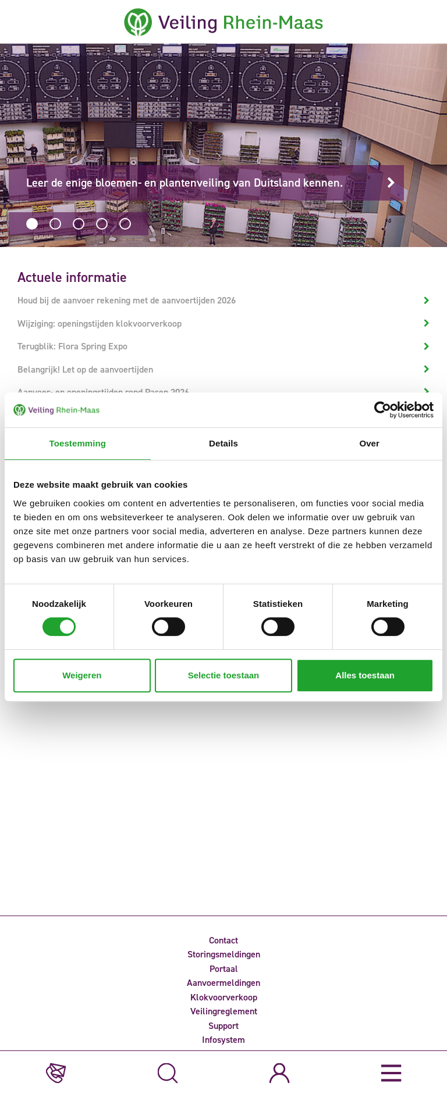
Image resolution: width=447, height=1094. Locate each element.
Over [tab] (369, 443)
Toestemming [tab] (78, 443)
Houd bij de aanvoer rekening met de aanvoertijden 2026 (126, 300)
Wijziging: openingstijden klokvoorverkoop (99, 323)
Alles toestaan (365, 675)
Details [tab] (223, 443)
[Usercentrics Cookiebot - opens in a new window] (383, 410)
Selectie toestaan (224, 675)
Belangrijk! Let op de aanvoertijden (85, 369)
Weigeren (81, 675)
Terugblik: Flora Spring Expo (72, 346)
